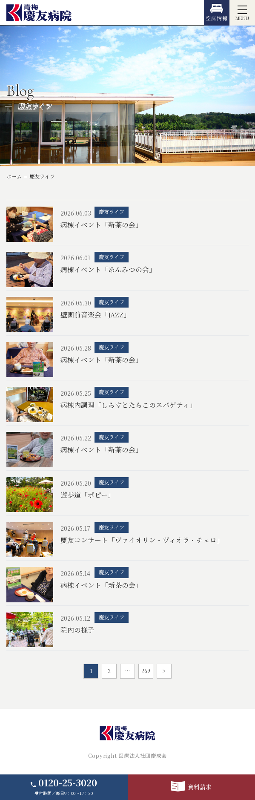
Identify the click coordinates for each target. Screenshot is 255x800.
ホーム (14, 176)
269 (145, 671)
